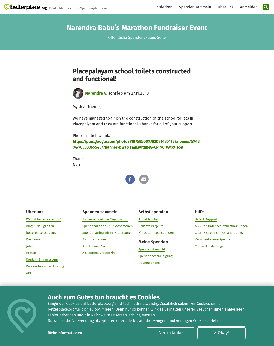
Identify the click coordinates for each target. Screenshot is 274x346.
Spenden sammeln (195, 7)
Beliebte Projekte (150, 226)
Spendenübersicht (151, 250)
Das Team (33, 239)
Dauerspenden (149, 263)
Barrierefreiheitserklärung (45, 266)
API (28, 273)
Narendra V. (96, 93)
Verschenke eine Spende (212, 239)
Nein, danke (171, 332)
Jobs (29, 246)
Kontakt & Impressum (42, 259)
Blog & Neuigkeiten (40, 226)
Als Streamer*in (93, 246)
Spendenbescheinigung (155, 256)
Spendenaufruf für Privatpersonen (107, 233)
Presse (31, 253)
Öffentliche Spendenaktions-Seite (137, 37)
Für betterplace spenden (156, 233)
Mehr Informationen (65, 333)
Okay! (221, 332)
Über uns (225, 7)
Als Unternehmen (95, 239)
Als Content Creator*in (98, 253)
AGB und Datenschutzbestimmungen (221, 226)
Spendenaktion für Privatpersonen (107, 226)
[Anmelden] (248, 7)
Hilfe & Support (206, 219)
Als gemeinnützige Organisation (105, 219)
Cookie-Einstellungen (210, 246)
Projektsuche (148, 219)
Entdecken (163, 7)
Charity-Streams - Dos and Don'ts (219, 233)
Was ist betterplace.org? (43, 219)
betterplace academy (41, 233)
